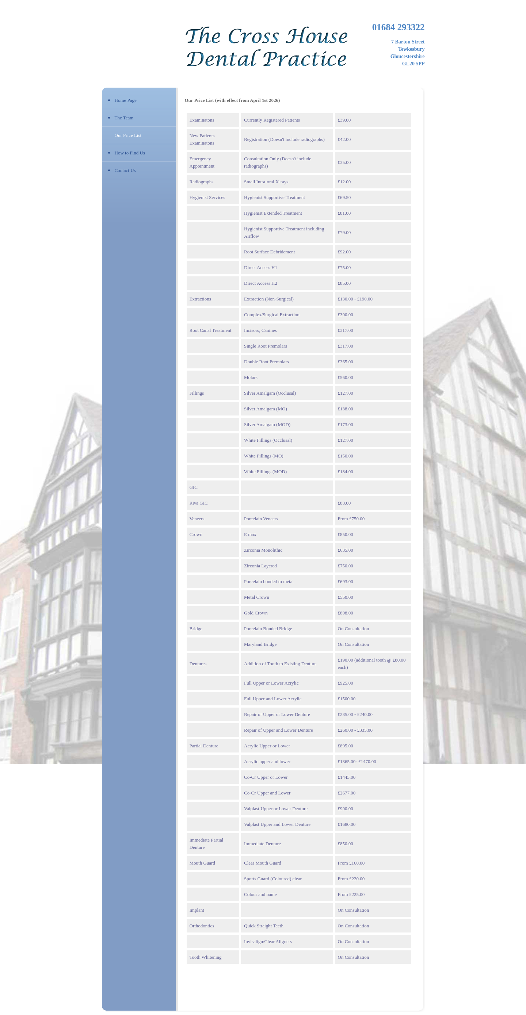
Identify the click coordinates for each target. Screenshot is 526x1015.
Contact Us (125, 170)
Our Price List (128, 135)
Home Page (126, 100)
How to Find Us (130, 153)
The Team (124, 117)
